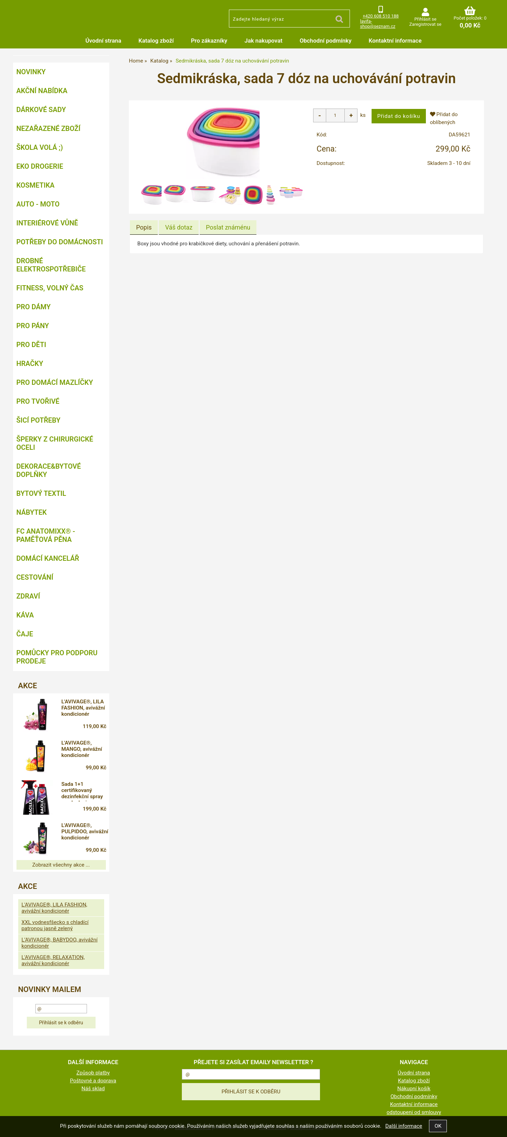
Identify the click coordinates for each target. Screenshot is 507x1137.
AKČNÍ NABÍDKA (42, 91)
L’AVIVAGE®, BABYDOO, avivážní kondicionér (60, 943)
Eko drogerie (39, 166)
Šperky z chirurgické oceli (54, 443)
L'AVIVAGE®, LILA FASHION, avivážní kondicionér (86, 708)
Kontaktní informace (395, 40)
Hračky (29, 363)
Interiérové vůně (47, 223)
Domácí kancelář (47, 558)
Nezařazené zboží (48, 128)
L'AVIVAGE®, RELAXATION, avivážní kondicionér (53, 960)
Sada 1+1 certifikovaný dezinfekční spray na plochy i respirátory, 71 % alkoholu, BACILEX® (85, 791)
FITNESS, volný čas (50, 288)
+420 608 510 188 (381, 16)
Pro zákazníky (209, 40)
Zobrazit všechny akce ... (61, 865)
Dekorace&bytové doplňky (48, 470)
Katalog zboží (156, 40)
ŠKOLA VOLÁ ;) (39, 147)
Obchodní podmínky (326, 40)
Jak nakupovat (263, 40)
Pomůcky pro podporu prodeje (57, 657)
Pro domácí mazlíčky (54, 382)
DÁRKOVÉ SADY (41, 109)
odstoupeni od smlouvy (414, 1112)
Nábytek (31, 512)
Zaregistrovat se (425, 24)
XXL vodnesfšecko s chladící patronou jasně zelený (55, 925)
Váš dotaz (178, 227)
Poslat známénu (228, 227)
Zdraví (28, 596)
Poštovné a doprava (93, 1081)
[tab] (144, 227)
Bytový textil (41, 493)
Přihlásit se (425, 19)
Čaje (24, 634)
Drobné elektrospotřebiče (51, 265)
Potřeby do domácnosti (59, 242)
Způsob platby (93, 1073)
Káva (25, 615)
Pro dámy (33, 307)
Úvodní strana (103, 40)
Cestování (34, 577)
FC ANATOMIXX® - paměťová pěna (45, 535)
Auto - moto (38, 204)
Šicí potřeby (38, 420)
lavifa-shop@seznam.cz (378, 24)
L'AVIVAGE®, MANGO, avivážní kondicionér (84, 749)
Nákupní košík (413, 1088)
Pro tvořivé (37, 401)
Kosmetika (35, 185)
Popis (144, 227)
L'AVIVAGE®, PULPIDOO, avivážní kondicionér (79, 832)
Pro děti (31, 345)
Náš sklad (93, 1088)
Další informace (403, 1126)
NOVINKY (31, 72)
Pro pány (32, 326)
